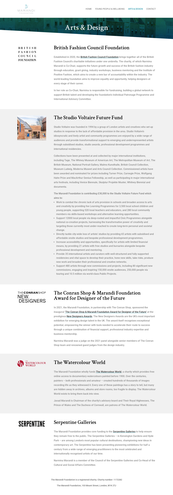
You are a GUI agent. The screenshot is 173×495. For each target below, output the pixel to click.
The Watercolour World (108, 371)
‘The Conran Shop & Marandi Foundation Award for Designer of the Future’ (106, 311)
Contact (151, 9)
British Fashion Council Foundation (100, 57)
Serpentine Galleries (124, 431)
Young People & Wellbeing (110, 9)
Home (89, 9)
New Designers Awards (79, 316)
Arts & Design (135, 9)
